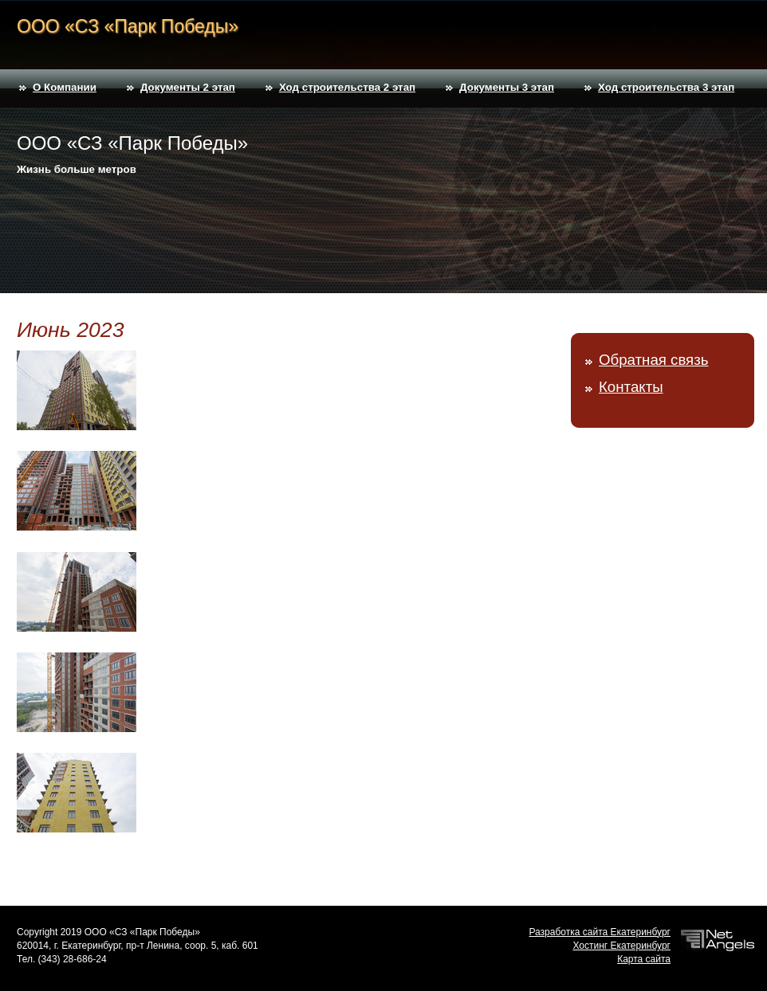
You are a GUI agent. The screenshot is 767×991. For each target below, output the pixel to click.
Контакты (631, 386)
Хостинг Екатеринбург (621, 945)
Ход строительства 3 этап (666, 87)
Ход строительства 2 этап (347, 87)
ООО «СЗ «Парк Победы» (127, 26)
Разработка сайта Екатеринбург (600, 932)
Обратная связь (653, 359)
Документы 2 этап (187, 87)
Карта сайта (644, 959)
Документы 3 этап (506, 87)
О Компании (64, 87)
